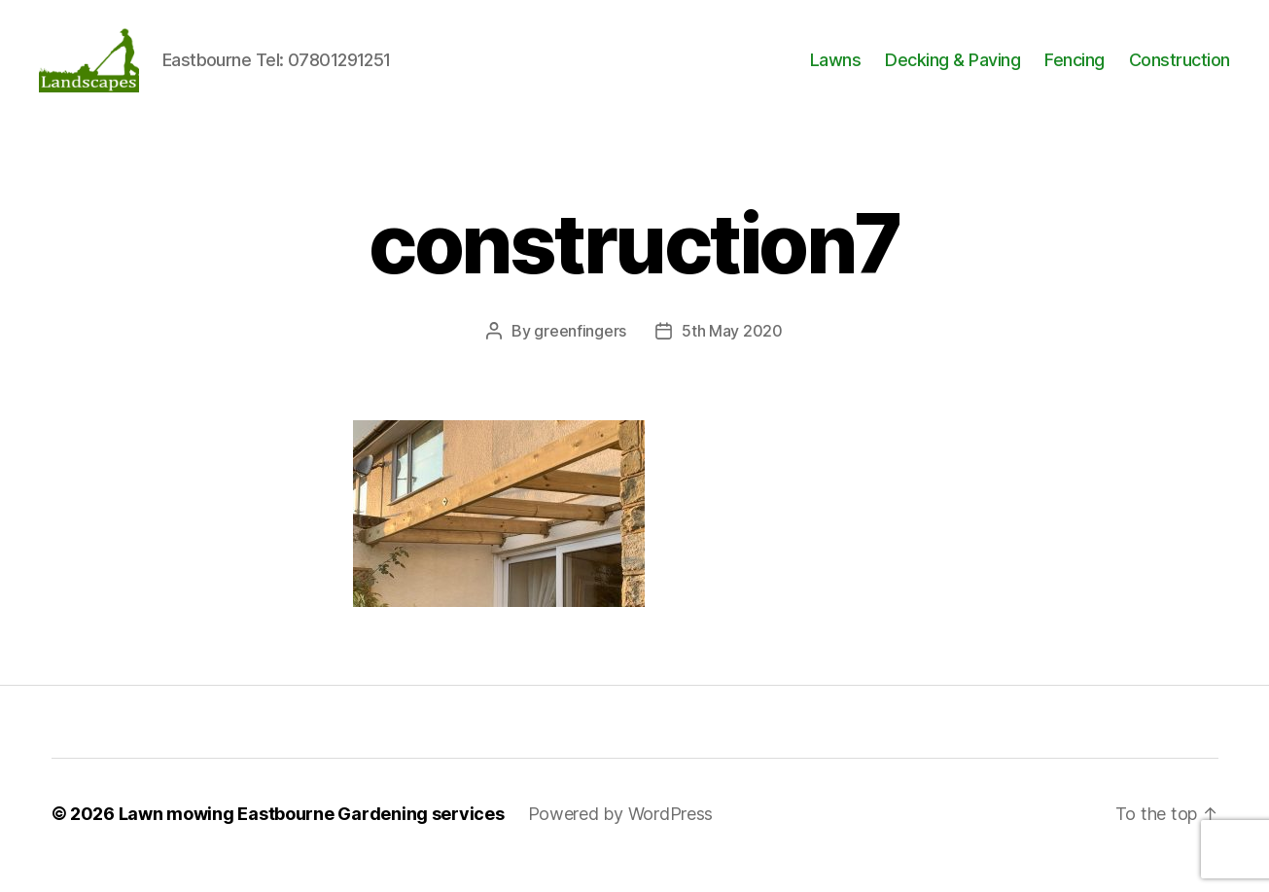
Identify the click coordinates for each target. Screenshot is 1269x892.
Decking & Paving (952, 70)
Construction (1179, 70)
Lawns (836, 70)
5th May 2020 (732, 354)
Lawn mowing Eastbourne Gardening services (312, 837)
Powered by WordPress (621, 837)
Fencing (1074, 70)
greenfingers (580, 354)
